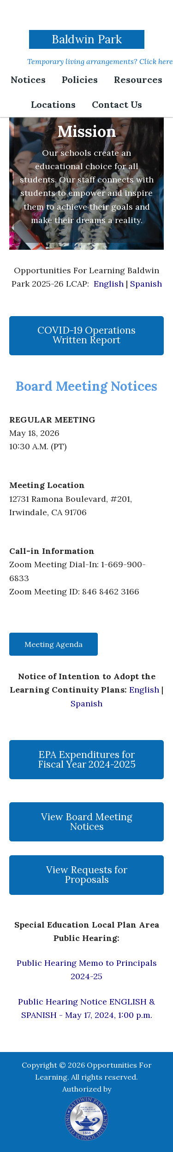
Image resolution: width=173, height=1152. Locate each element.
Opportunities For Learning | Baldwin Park (86, 16)
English (109, 283)
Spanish (146, 283)
